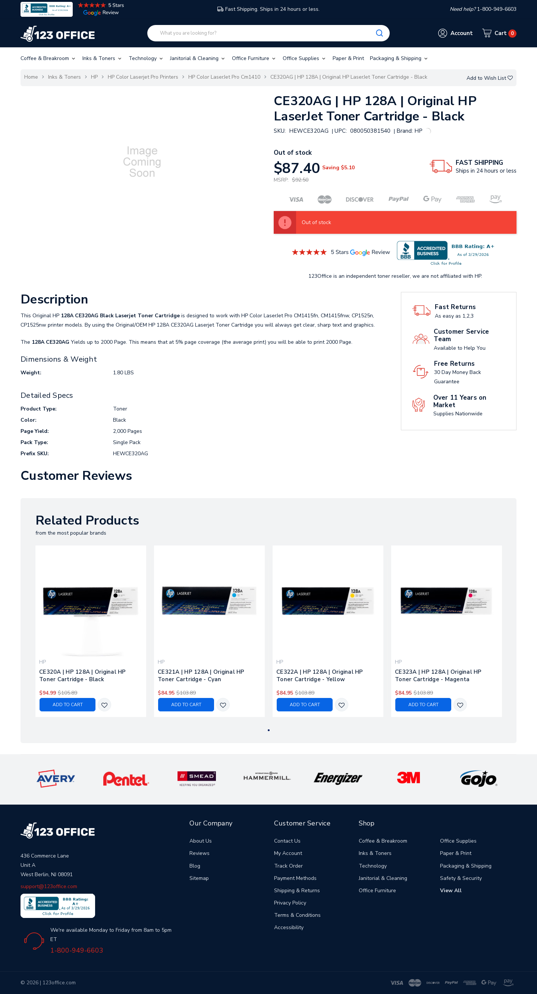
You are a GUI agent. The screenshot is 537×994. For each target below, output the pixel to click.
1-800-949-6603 (76, 950)
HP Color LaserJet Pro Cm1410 (224, 77)
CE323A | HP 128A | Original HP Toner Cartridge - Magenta (438, 675)
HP (94, 77)
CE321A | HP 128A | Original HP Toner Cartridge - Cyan (201, 675)
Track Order (288, 865)
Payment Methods (295, 878)
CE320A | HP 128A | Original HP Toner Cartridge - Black (82, 675)
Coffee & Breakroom (48, 58)
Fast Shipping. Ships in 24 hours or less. (268, 9)
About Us (200, 840)
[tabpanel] (91, 631)
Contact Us (287, 840)
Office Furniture (254, 58)
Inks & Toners (102, 58)
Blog (194, 865)
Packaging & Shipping (399, 58)
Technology (146, 58)
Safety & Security (461, 878)
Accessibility (289, 927)
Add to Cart (68, 705)
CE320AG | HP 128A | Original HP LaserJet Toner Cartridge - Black (348, 77)
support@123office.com (49, 886)
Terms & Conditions (297, 915)
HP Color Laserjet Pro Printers (143, 77)
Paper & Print (348, 58)
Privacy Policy (290, 902)
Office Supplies (305, 58)
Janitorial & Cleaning (198, 58)
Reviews (199, 853)
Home (31, 77)
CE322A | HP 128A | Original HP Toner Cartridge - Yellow (319, 675)
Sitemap (199, 878)
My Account (288, 853)
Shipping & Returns (297, 890)
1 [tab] (269, 730)
